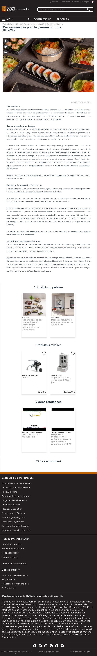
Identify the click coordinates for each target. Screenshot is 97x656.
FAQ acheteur (9, 588)
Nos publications (10, 553)
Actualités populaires (48, 287)
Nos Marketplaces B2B (13, 548)
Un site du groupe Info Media (48, 651)
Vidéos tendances (48, 402)
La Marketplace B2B (12, 544)
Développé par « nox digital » (81, 651)
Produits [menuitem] (63, 19)
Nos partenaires (10, 557)
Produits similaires (48, 345)
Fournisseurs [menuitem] (42, 19)
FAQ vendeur (8, 579)
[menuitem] (3, 19)
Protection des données (14, 563)
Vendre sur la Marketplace (15, 575)
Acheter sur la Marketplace (15, 584)
